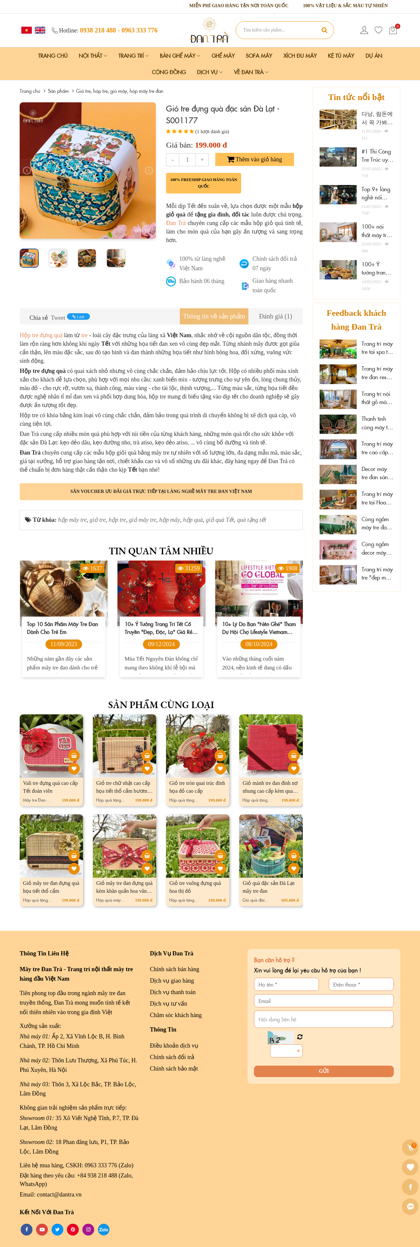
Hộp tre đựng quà (41, 335)
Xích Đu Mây (300, 55)
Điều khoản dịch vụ (174, 1045)
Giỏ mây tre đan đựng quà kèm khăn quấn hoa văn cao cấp (124, 891)
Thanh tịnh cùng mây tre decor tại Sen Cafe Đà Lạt (377, 423)
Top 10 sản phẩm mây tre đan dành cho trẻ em (62, 627)
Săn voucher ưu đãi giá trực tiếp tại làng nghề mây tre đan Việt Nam (161, 491)
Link (78, 317)
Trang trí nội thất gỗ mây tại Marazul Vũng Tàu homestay (376, 398)
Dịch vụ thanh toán (173, 992)
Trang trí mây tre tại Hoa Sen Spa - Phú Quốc (377, 498)
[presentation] (27, 170)
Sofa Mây (259, 55)
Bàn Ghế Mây (180, 55)
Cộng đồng (169, 71)
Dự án (374, 55)
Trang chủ (53, 55)
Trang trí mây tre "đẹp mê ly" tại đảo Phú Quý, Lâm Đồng (377, 573)
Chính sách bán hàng (174, 969)
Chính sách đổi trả (172, 1057)
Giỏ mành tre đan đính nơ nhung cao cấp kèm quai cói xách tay (270, 791)
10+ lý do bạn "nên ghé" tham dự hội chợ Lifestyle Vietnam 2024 (259, 628)
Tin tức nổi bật (356, 97)
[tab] (214, 316)
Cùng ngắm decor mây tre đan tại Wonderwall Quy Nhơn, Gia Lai (376, 548)
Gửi (324, 1071)
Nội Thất (93, 55)
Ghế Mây (223, 55)
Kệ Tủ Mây (341, 55)
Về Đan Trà (251, 71)
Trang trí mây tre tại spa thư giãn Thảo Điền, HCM (377, 347)
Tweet (58, 318)
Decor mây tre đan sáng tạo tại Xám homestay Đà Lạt (377, 473)
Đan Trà (177, 223)
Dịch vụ (209, 71)
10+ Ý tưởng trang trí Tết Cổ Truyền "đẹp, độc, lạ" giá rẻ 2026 (158, 628)
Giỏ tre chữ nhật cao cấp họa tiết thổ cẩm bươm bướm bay (123, 791)
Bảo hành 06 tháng (201, 281)
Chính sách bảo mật (174, 1068)
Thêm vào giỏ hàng (254, 159)
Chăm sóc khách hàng (176, 1015)
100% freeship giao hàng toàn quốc (203, 182)
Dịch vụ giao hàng (172, 980)
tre (84, 335)
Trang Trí (133, 55)
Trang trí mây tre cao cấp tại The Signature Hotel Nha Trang (377, 448)
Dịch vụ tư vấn (168, 1003)
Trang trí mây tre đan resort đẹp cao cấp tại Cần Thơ (377, 372)
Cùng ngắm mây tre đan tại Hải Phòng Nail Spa (377, 523)
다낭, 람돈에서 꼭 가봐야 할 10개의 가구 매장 (377, 126)
